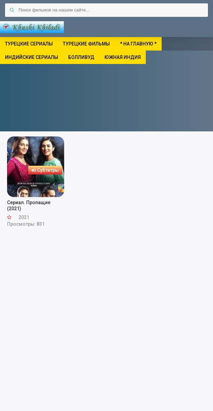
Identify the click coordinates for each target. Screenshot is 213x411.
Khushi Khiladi (32, 27)
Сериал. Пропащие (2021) (28, 205)
